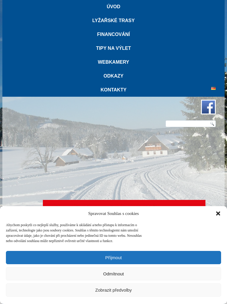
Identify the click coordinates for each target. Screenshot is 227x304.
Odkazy (113, 75)
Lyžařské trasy (113, 20)
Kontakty (113, 89)
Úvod (113, 6)
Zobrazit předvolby (113, 290)
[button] (218, 213)
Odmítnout (113, 273)
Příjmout (113, 257)
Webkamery (113, 62)
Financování (113, 34)
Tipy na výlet (113, 48)
